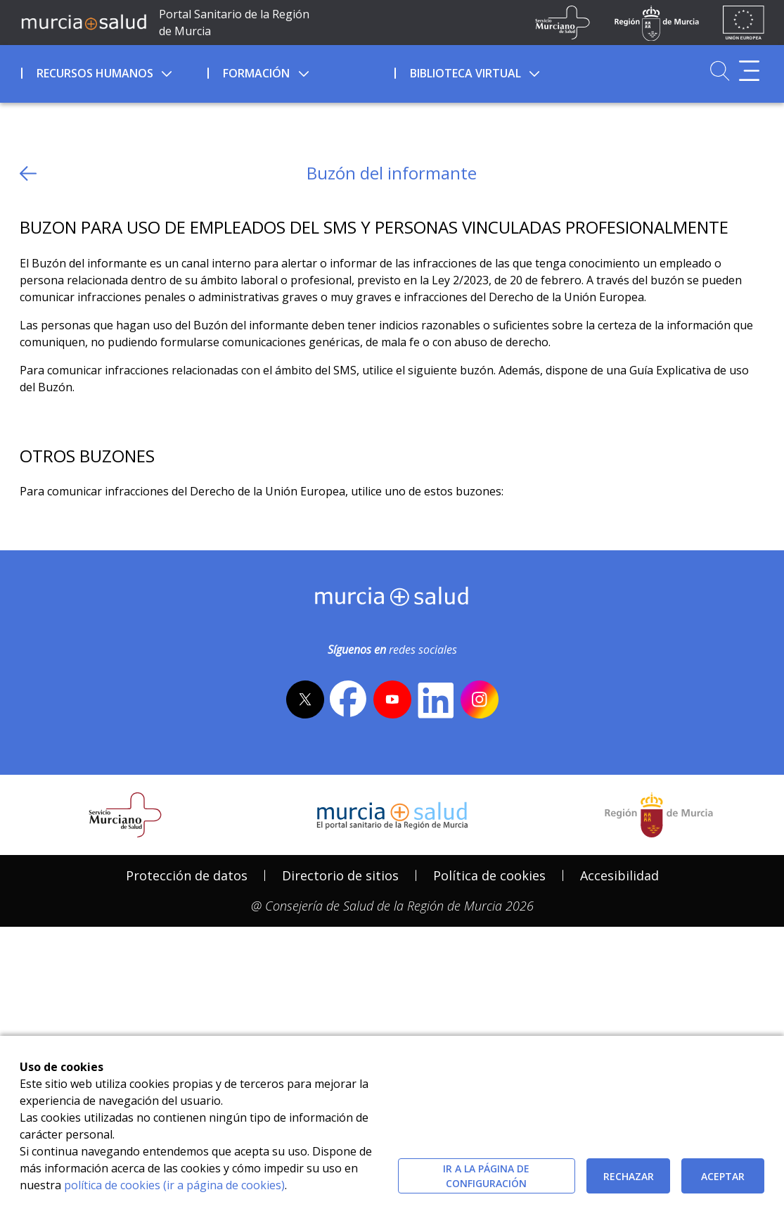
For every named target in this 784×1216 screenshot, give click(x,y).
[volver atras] (28, 173)
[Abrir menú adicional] (749, 71)
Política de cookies (489, 984)
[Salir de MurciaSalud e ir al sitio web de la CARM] (658, 923)
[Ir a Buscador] (719, 71)
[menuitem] (113, 71)
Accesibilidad (619, 984)
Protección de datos (187, 984)
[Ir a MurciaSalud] (84, 22)
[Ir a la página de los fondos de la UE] (743, 22)
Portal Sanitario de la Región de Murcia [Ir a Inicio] (234, 22)
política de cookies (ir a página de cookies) (174, 1185)
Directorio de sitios (340, 984)
